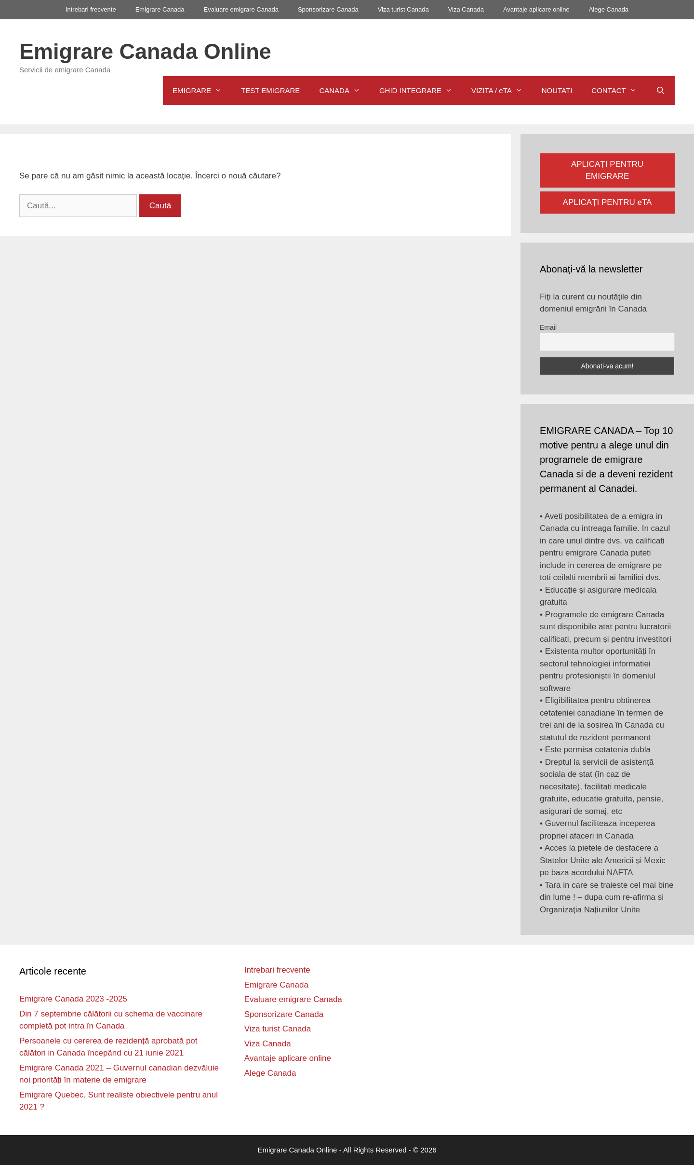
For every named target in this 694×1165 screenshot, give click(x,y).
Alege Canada (608, 9)
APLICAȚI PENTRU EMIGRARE (607, 170)
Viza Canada (466, 9)
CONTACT (618, 90)
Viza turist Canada (403, 9)
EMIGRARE (202, 90)
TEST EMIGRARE (270, 90)
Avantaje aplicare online (536, 9)
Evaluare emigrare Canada (241, 9)
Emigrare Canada (160, 9)
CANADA (344, 90)
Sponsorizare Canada (328, 9)
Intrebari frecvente (91, 9)
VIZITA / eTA (501, 90)
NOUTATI (557, 90)
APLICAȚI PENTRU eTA (607, 202)
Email (548, 327)
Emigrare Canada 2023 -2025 (73, 998)
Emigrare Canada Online (145, 51)
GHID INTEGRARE (420, 90)
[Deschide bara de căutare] (660, 90)
